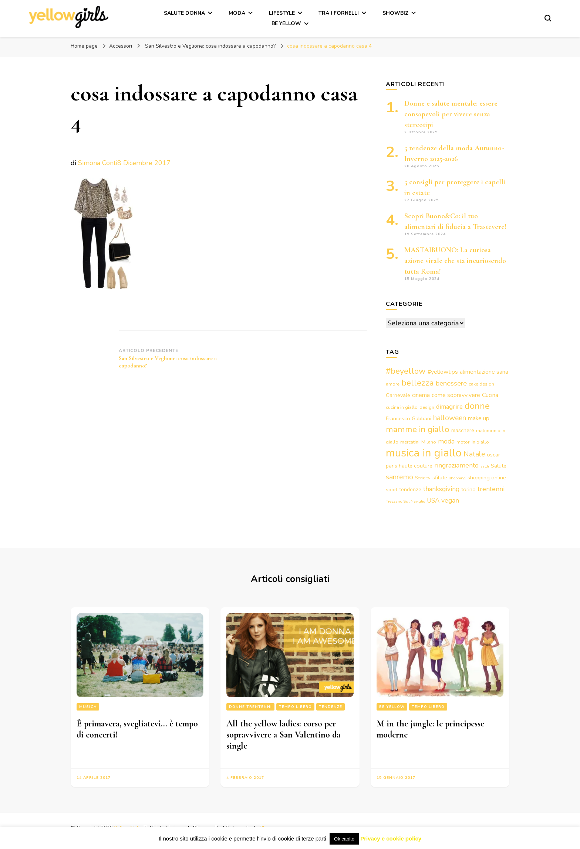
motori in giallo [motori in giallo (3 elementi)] (472, 442)
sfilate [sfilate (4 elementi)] (439, 477)
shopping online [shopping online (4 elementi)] (487, 477)
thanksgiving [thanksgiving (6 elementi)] (441, 489)
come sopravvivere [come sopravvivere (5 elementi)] (456, 395)
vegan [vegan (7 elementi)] (450, 500)
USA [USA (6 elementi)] (433, 500)
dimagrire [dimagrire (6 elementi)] (449, 407)
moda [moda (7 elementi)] (446, 441)
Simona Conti (97, 162)
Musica (88, 706)
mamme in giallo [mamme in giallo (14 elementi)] (417, 429)
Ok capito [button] (344, 839)
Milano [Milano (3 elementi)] (428, 442)
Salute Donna (184, 13)
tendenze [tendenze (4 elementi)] (410, 489)
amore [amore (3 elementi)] (392, 384)
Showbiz (395, 13)
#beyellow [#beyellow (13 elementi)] (406, 371)
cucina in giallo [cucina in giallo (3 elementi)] (402, 407)
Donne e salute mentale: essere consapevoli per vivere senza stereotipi (451, 114)
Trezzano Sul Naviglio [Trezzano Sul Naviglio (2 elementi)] (405, 501)
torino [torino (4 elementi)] (468, 489)
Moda (237, 13)
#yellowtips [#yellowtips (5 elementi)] (443, 372)
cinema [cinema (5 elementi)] (421, 395)
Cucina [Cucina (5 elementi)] (490, 395)
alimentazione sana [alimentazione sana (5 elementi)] (484, 372)
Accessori (120, 45)
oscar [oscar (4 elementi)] (493, 454)
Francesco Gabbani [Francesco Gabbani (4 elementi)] (408, 418)
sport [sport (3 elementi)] (391, 489)
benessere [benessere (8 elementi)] (451, 383)
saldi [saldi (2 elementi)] (484, 466)
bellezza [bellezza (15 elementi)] (417, 382)
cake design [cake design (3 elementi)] (481, 384)
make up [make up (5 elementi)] (478, 418)
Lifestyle (282, 13)
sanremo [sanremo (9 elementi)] (399, 477)
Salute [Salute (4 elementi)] (498, 465)
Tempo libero (295, 706)
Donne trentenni (250, 706)
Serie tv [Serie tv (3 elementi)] (423, 478)
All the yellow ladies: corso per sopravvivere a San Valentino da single (283, 734)
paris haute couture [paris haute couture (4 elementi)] (409, 465)
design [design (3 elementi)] (426, 407)
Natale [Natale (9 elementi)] (474, 454)
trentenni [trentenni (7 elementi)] (491, 489)
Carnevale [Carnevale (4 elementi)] (398, 395)
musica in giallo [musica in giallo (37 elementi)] (424, 452)
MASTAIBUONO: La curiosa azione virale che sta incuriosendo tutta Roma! (455, 261)
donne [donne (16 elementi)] (477, 406)
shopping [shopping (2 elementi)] (457, 478)
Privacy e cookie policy (390, 838)
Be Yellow (286, 23)
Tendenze (330, 706)
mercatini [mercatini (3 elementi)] (409, 442)
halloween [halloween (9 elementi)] (449, 418)
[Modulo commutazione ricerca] (547, 18)
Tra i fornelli (338, 13)
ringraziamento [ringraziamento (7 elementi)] (456, 465)
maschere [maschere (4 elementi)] (462, 430)
